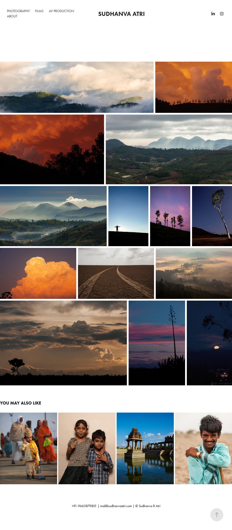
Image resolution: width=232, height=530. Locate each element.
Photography (18, 11)
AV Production (61, 11)
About (12, 16)
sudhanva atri (121, 13)
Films (39, 11)
